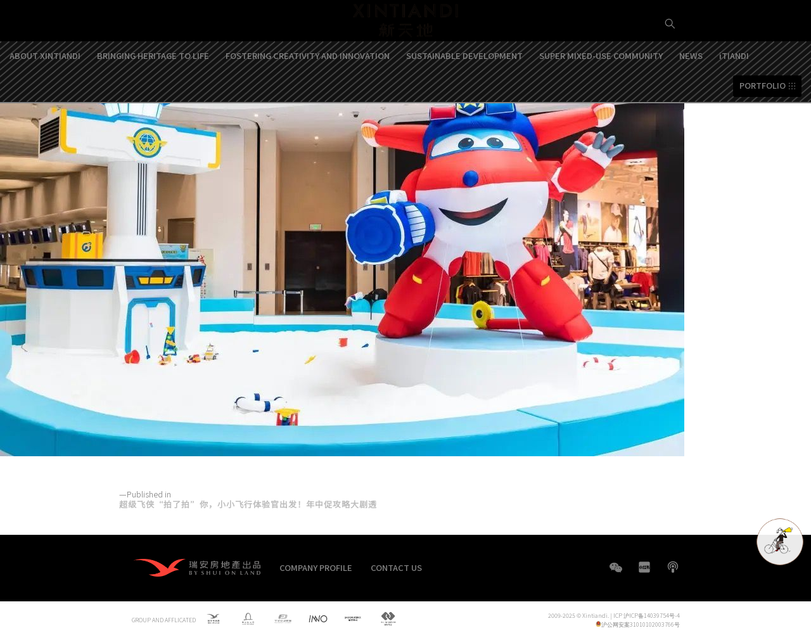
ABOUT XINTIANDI (45, 97)
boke (673, 567)
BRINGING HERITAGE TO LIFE (153, 97)
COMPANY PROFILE (315, 567)
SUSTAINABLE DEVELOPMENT (464, 97)
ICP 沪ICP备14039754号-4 (646, 615)
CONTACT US (396, 567)
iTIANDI (734, 97)
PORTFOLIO (762, 127)
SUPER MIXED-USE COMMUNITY (601, 97)
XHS (644, 567)
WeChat (616, 573)
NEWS (691, 97)
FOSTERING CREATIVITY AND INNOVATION (308, 97)
